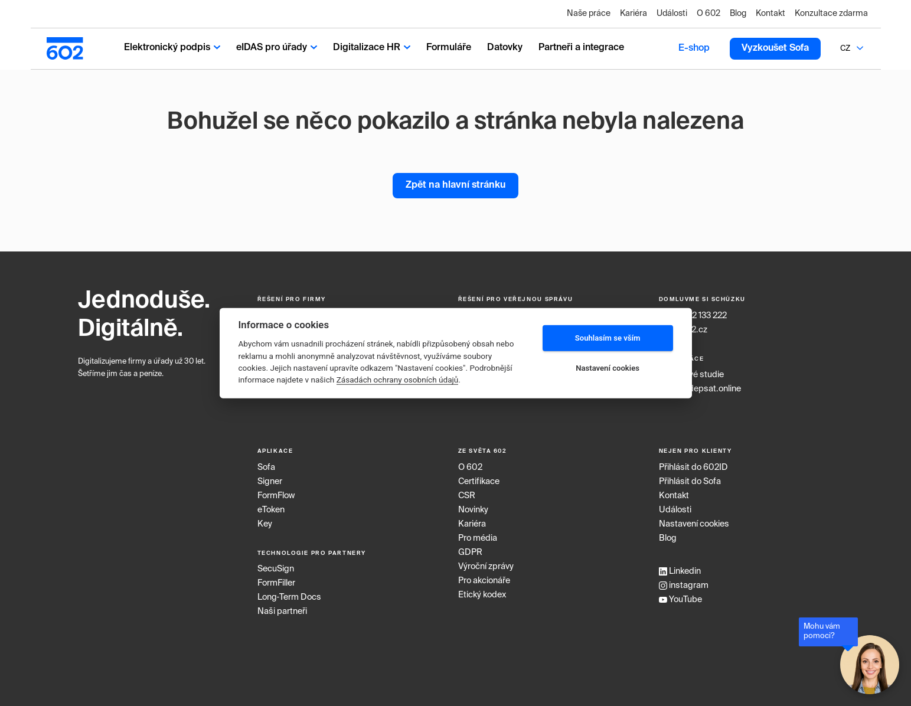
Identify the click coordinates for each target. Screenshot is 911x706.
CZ (845, 49)
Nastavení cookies (694, 524)
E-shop (694, 48)
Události (672, 13)
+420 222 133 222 (693, 316)
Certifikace (478, 482)
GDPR (470, 552)
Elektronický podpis (172, 48)
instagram (683, 585)
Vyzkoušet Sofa (775, 48)
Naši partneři (282, 611)
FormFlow (276, 496)
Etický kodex (482, 595)
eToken (271, 510)
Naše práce (588, 13)
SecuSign (275, 569)
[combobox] (845, 48)
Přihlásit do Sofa (690, 482)
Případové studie (691, 375)
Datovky (505, 48)
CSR (466, 496)
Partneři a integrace (581, 48)
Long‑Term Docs (289, 597)
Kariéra (633, 13)
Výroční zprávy (486, 567)
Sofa (266, 467)
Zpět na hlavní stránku (455, 185)
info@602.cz (683, 330)
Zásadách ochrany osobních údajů (398, 379)
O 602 (708, 13)
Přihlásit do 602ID (693, 467)
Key (264, 524)
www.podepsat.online (700, 389)
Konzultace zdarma (831, 13)
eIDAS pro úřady (276, 48)
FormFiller (276, 583)
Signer (269, 482)
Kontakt (770, 13)
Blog (738, 13)
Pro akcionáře (484, 581)
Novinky (473, 510)
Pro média (477, 538)
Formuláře (448, 48)
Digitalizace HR (371, 48)
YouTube (680, 600)
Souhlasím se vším (608, 338)
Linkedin (680, 571)
